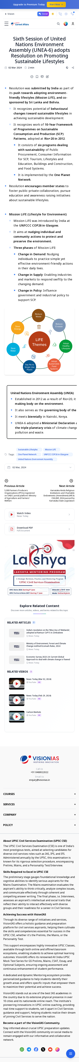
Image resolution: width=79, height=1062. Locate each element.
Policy (39, 825)
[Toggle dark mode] (52, 13)
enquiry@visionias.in (39, 779)
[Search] (58, 24)
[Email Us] (66, 14)
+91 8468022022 (39, 772)
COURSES (39, 794)
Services (39, 804)
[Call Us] (60, 13)
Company (39, 815)
